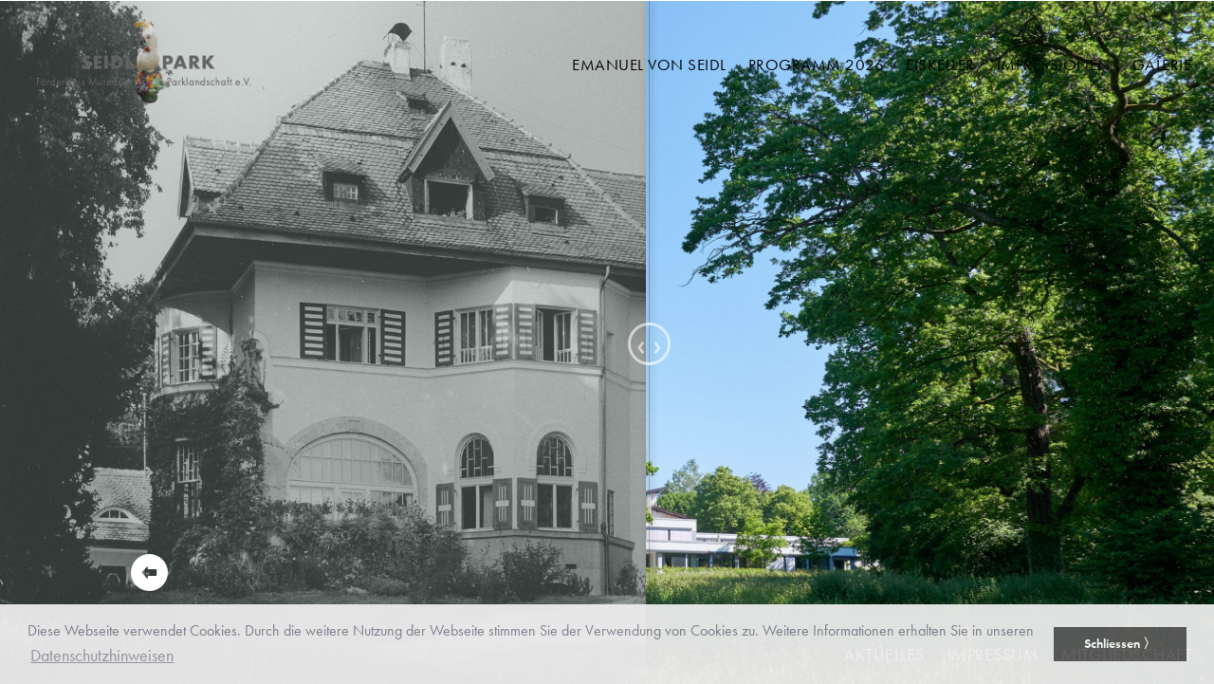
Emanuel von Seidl (649, 64)
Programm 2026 (816, 64)
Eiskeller (940, 64)
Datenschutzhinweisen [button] (102, 655)
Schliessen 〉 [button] (1120, 643)
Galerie (1162, 64)
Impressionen (1054, 64)
